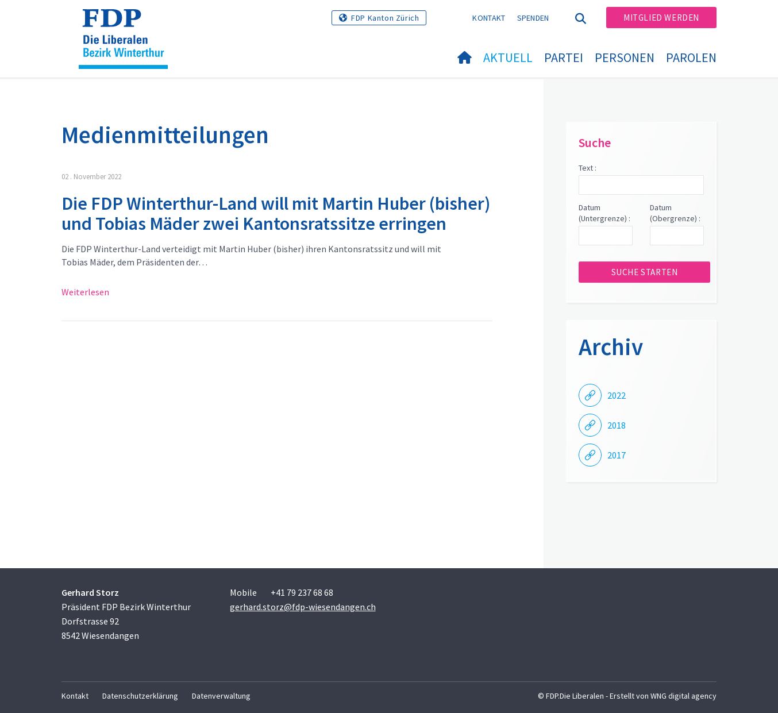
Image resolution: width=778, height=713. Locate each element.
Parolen (691, 57)
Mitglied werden (661, 17)
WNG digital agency (683, 696)
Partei (563, 57)
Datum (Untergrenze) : (604, 213)
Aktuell (508, 57)
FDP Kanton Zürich (385, 18)
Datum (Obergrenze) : (675, 213)
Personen (624, 57)
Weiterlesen (85, 292)
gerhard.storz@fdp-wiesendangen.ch (303, 606)
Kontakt (488, 18)
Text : (587, 168)
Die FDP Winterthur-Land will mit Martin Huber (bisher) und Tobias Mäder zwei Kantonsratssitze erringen (275, 213)
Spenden (533, 18)
